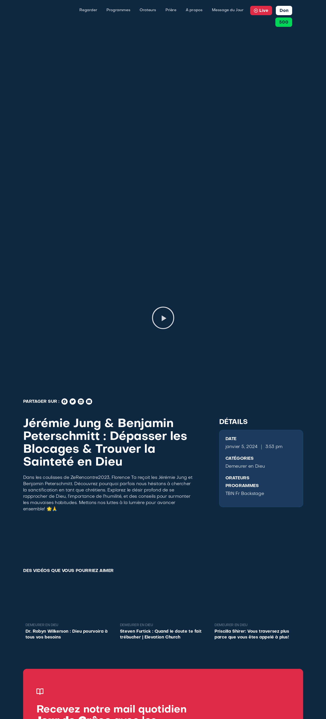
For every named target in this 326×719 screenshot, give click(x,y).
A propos (194, 10)
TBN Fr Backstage (244, 494)
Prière (170, 10)
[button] (163, 318)
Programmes (118, 10)
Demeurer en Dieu (245, 466)
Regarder (88, 10)
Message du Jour (228, 10)
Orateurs (148, 10)
